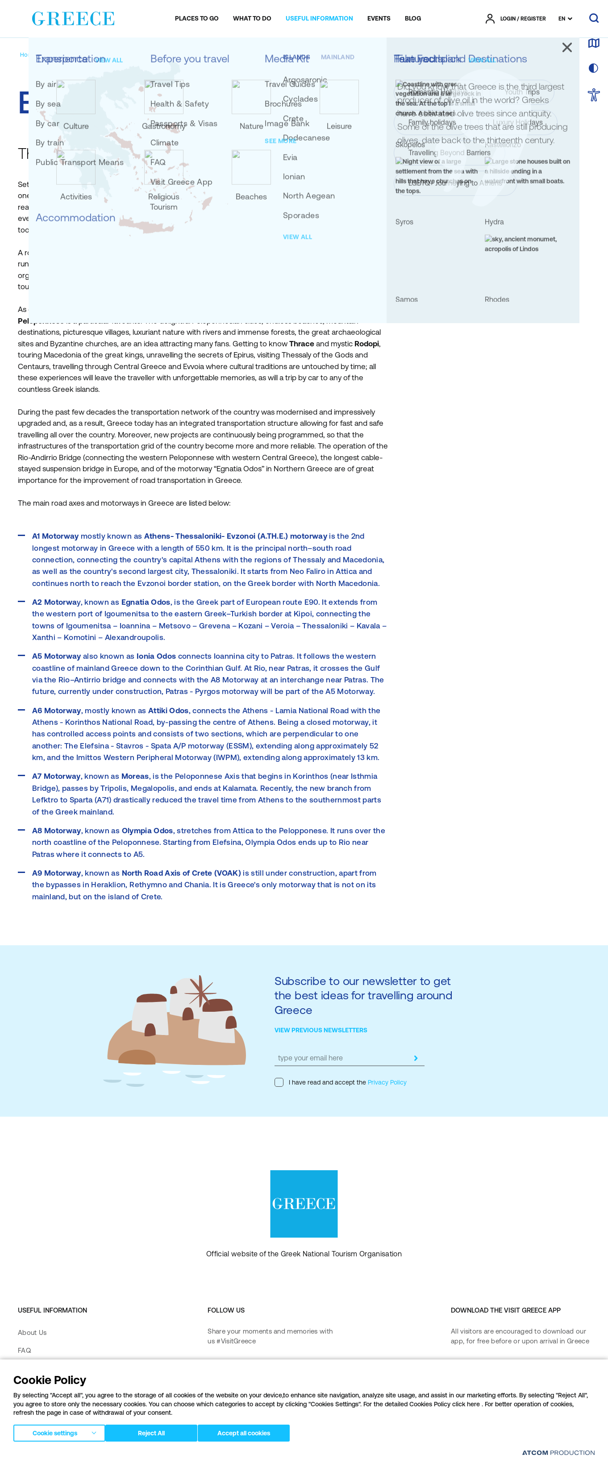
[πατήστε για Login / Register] (515, 18)
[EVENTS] (379, 18)
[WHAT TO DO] (252, 18)
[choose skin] (593, 69)
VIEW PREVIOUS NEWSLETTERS (321, 1030)
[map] (594, 44)
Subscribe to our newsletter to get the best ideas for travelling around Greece (364, 995)
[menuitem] (196, 18)
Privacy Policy (386, 1082)
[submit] (416, 1058)
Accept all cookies (252, 1431)
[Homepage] (35, 54)
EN (561, 19)
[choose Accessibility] (594, 96)
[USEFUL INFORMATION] (319, 18)
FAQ (24, 1350)
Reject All (155, 1431)
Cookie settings (55, 1431)
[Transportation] (78, 54)
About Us (32, 1332)
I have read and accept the (341, 1082)
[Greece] (73, 16)
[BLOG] (413, 18)
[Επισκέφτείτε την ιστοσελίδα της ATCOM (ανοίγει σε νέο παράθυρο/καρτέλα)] (558, 1452)
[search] (594, 19)
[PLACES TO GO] (196, 18)
